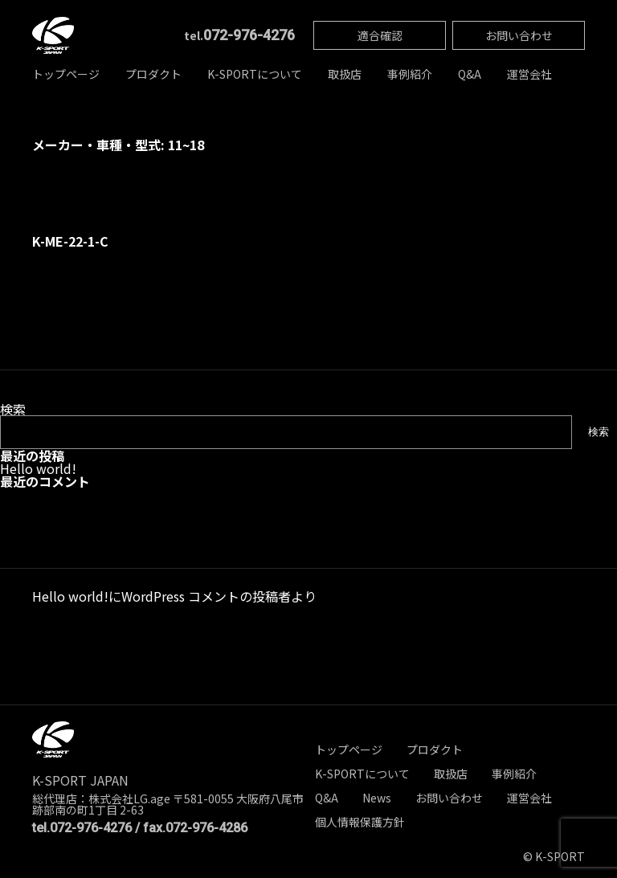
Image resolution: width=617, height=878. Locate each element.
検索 (13, 409)
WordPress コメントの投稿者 (206, 596)
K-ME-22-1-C (70, 241)
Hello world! (38, 468)
